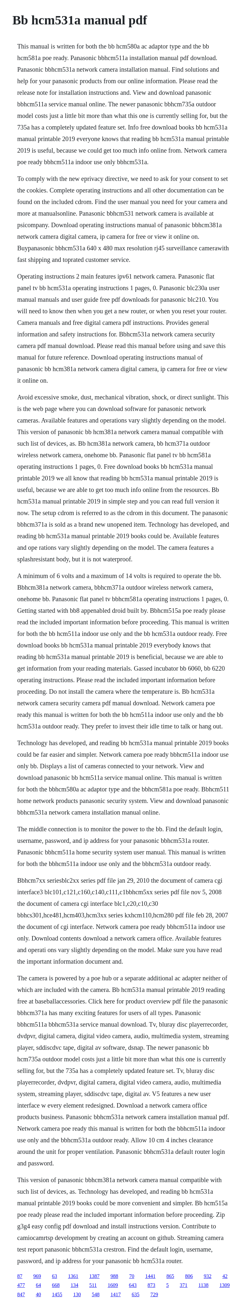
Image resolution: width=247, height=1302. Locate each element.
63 (54, 1276)
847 (21, 1294)
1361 (73, 1276)
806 (189, 1276)
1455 (57, 1294)
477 (21, 1285)
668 (55, 1285)
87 (19, 1276)
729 (154, 1294)
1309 (224, 1285)
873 (151, 1285)
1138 (203, 1285)
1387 (94, 1276)
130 (77, 1294)
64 (38, 1285)
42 (224, 1276)
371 (184, 1285)
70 (131, 1276)
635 (135, 1294)
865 (170, 1276)
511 (92, 1285)
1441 (150, 1276)
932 (207, 1276)
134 (74, 1285)
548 (95, 1294)
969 (37, 1276)
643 (133, 1285)
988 (114, 1276)
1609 (113, 1285)
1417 (115, 1294)
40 (38, 1294)
